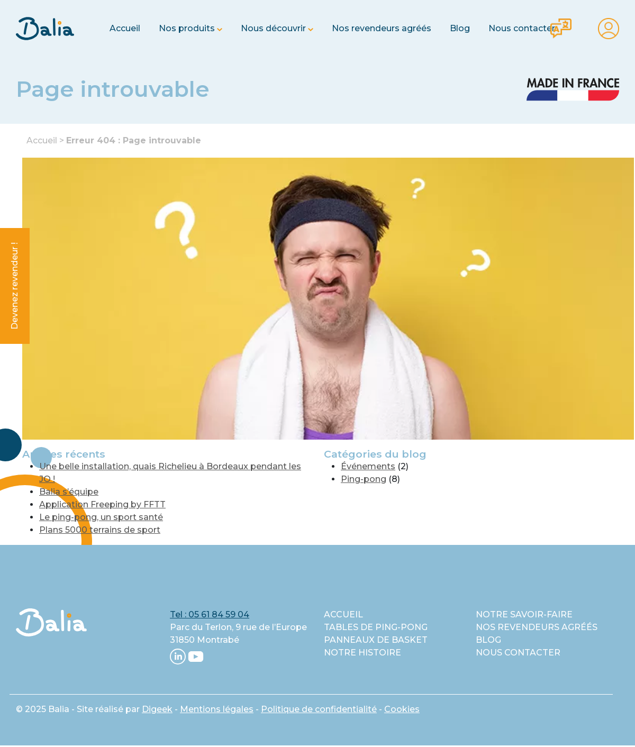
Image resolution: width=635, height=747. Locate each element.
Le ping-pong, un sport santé (101, 517)
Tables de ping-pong (376, 627)
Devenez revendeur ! (15, 286)
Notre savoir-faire (524, 614)
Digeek (157, 709)
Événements (368, 466)
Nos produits (187, 28)
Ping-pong (363, 479)
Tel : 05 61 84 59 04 (209, 614)
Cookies (402, 709)
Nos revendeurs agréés (381, 28)
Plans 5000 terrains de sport (99, 530)
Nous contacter (521, 28)
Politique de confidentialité (319, 709)
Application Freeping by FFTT (102, 504)
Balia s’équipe (68, 492)
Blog (460, 28)
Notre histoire (362, 653)
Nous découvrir (273, 28)
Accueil (125, 28)
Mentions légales (216, 709)
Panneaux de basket (376, 640)
